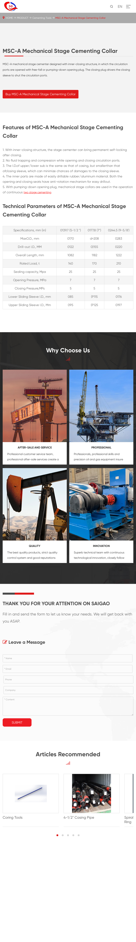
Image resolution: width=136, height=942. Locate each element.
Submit (17, 810)
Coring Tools (12, 910)
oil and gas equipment (100, 547)
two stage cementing (37, 280)
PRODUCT (22, 17)
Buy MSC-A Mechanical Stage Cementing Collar (40, 182)
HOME (9, 17)
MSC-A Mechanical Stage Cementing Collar (80, 17)
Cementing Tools (41, 17)
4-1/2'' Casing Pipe (86, 910)
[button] (57, 927)
